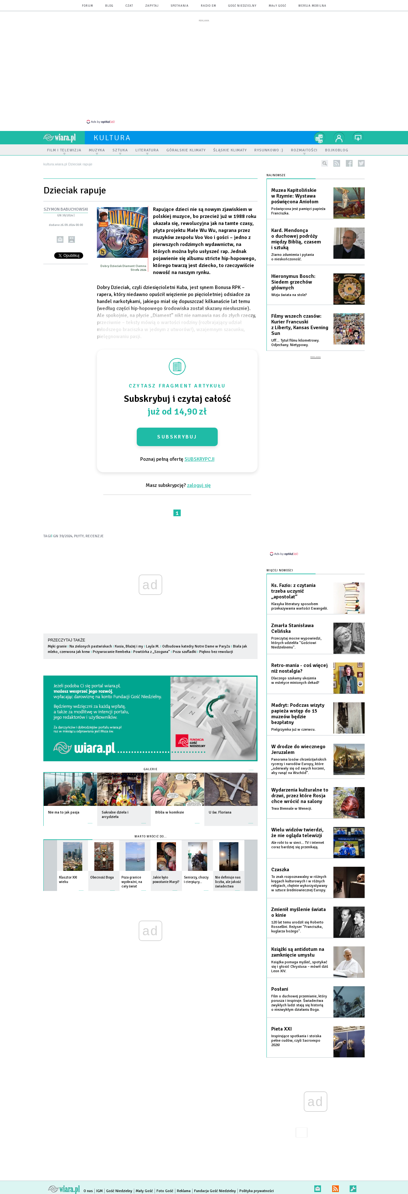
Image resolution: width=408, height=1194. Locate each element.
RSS (335, 1178)
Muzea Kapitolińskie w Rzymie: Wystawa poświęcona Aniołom (294, 192)
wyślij (60, 236)
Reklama (184, 1181)
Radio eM (208, 6)
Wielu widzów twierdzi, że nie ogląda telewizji (297, 823)
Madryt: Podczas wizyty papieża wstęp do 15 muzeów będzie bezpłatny (297, 704)
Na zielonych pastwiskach (91, 642)
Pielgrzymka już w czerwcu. (293, 720)
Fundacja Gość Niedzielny (215, 1181)
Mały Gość (277, 6)
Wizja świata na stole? (289, 291)
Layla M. (152, 642)
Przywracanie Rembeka (112, 648)
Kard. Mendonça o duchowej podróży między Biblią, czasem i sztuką (296, 235)
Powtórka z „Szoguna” (152, 648)
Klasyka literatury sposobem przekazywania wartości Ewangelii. (299, 597)
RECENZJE (94, 532)
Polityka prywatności (256, 1181)
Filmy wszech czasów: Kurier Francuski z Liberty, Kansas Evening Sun (299, 321)
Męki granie (58, 642)
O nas (88, 1181)
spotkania (180, 6)
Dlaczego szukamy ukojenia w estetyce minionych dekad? (295, 671)
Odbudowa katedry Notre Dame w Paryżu (196, 642)
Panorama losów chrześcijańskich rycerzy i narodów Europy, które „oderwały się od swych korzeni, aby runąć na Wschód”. (298, 757)
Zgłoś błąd (353, 1178)
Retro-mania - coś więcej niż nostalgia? (299, 659)
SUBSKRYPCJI (200, 455)
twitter (361, 159)
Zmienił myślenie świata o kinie (298, 903)
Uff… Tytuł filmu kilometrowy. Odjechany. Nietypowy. (295, 339)
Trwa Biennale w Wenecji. (291, 799)
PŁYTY (79, 532)
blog (109, 6)
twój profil (339, 134)
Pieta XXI (281, 1020)
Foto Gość (165, 1181)
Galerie (150, 766)
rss (336, 159)
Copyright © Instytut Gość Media (109, 1188)
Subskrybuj (177, 433)
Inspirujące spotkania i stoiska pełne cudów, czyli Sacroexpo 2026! (296, 1031)
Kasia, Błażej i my (129, 642)
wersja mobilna (312, 6)
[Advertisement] (204, 71)
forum (87, 6)
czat (129, 6)
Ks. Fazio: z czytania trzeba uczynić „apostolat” (293, 581)
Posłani (279, 980)
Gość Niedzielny (242, 6)
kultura (112, 134)
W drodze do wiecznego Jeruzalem (298, 740)
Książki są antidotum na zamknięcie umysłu (297, 943)
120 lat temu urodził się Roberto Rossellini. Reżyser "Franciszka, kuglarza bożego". (297, 917)
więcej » (90, 816)
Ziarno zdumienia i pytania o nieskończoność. (292, 253)
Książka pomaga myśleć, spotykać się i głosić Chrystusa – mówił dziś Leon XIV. (299, 957)
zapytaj (152, 6)
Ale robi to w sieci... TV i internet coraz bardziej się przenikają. (297, 835)
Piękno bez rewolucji (216, 648)
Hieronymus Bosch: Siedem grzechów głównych (293, 278)
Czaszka (280, 860)
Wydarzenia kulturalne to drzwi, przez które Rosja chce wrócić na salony (299, 786)
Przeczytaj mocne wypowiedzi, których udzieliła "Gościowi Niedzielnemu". (296, 633)
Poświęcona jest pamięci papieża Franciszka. (298, 207)
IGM (99, 1181)
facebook (349, 159)
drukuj (71, 236)
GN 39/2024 (65, 212)
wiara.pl (64, 134)
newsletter (317, 1178)
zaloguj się (199, 482)
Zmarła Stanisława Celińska (292, 619)
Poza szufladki (184, 648)
